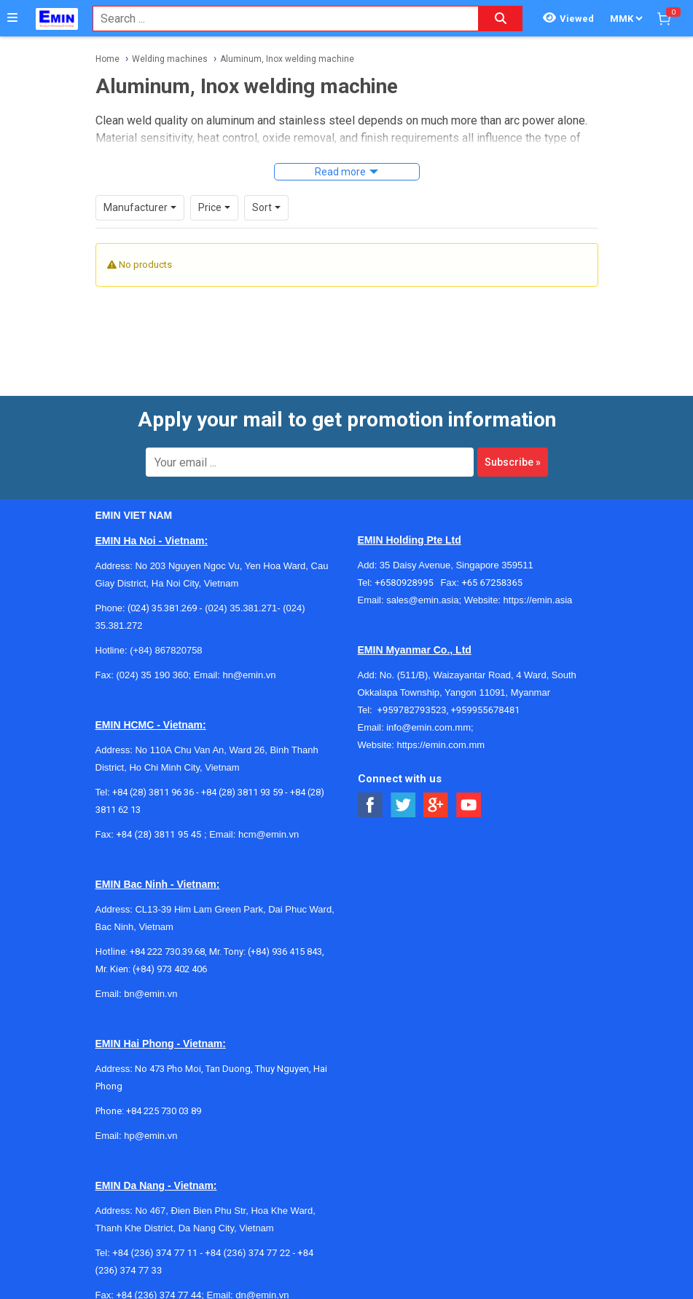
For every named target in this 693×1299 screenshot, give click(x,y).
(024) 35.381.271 (241, 608)
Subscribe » (513, 462)
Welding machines (170, 59)
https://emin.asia (538, 600)
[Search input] (278, 18)
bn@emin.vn (150, 993)
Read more (340, 172)
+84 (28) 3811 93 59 (242, 792)
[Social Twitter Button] (403, 805)
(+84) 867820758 (166, 650)
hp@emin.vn (150, 1135)
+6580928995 (407, 582)
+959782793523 (412, 709)
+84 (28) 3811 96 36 (153, 792)
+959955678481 (485, 709)
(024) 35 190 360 (152, 675)
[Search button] (500, 18)
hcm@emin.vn (268, 834)
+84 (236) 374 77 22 (247, 1252)
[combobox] (278, 18)
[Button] (12, 18)
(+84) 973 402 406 (170, 969)
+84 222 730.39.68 (167, 951)
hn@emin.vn (248, 675)
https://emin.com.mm (440, 744)
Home (107, 59)
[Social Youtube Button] (469, 805)
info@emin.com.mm (428, 727)
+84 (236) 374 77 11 (154, 1252)
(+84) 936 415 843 (285, 951)
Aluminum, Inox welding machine (287, 59)
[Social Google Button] (436, 805)
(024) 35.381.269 (162, 608)
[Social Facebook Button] (370, 805)
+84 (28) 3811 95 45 (158, 834)
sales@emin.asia (422, 600)
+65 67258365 (491, 582)
